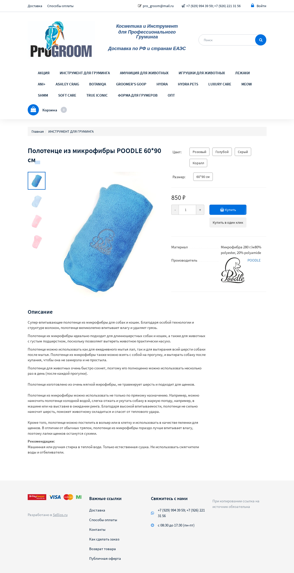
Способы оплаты (60, 6)
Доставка (35, 6)
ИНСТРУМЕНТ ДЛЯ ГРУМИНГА (85, 72)
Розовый (199, 151)
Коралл (198, 163)
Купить (229, 210)
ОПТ (171, 95)
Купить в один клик (228, 222)
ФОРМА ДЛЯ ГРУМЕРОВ (138, 95)
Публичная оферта (105, 558)
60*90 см (203, 176)
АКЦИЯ (44, 72)
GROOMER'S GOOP (131, 84)
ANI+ (41, 84)
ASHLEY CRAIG (67, 84)
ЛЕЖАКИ (242, 72)
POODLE (254, 260)
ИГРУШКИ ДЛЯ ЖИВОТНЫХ (202, 72)
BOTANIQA (97, 84)
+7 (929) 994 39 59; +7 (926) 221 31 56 (213, 6)
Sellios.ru (60, 514)
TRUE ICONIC (97, 95)
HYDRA (162, 84)
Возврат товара (102, 548)
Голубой (222, 151)
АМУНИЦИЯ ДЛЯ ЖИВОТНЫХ (144, 72)
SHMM (43, 95)
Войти (258, 5)
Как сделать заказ (104, 539)
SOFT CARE (67, 95)
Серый (243, 151)
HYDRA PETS (188, 84)
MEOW (246, 84)
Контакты (97, 529)
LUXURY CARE (219, 84)
